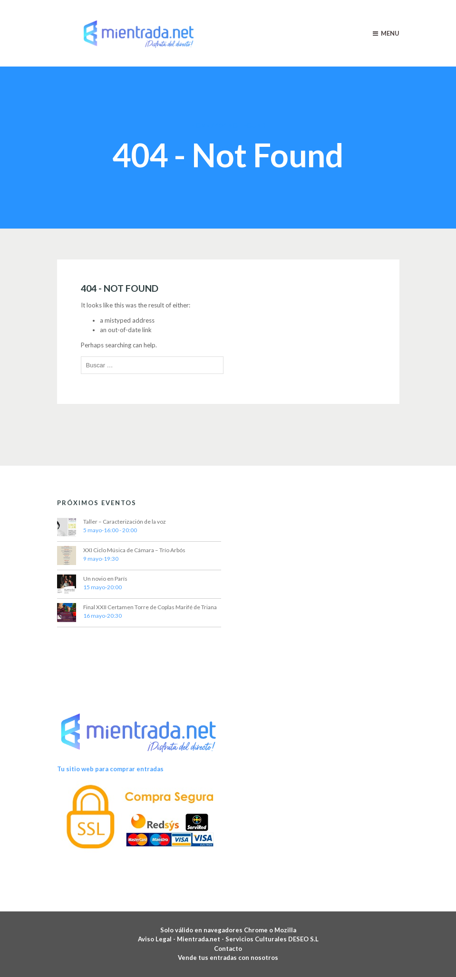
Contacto (228, 948)
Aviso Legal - (157, 939)
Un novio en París (105, 578)
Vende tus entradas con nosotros (228, 957)
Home (200, 125)
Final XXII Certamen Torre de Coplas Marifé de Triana (150, 607)
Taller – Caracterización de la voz (124, 521)
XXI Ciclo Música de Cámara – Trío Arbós (134, 550)
